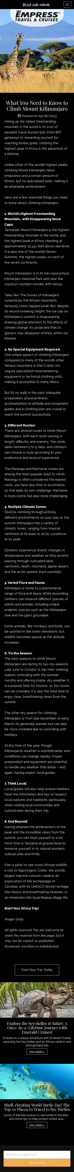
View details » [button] (37, 1051)
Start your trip (37, 1162)
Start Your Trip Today (37, 970)
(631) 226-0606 (36, 4)
